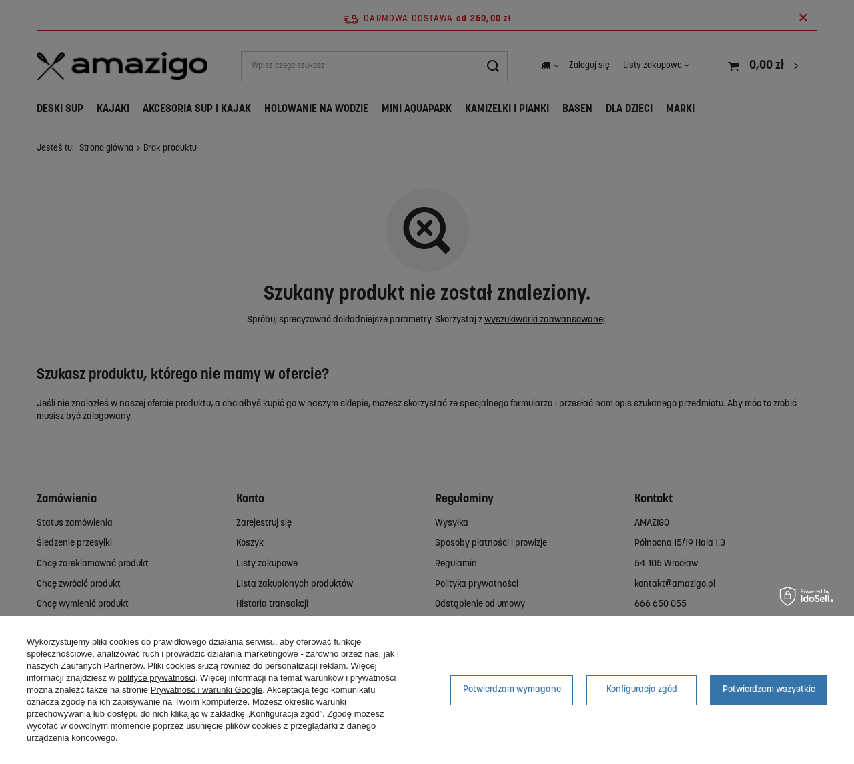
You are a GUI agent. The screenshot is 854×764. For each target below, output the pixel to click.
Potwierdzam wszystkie (769, 690)
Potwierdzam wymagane (512, 690)
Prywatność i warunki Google (207, 690)
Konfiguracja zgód (641, 690)
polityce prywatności (156, 678)
